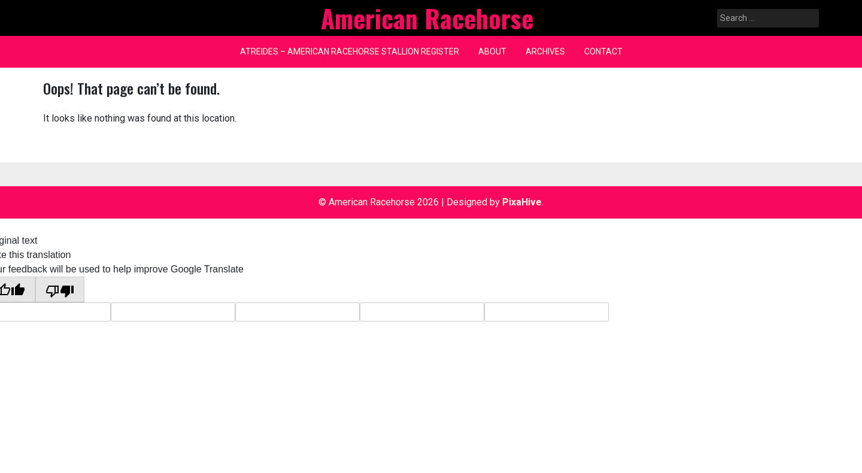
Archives (545, 51)
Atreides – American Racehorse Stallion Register (349, 51)
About (492, 51)
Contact (603, 51)
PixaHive (522, 202)
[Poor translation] (59, 289)
